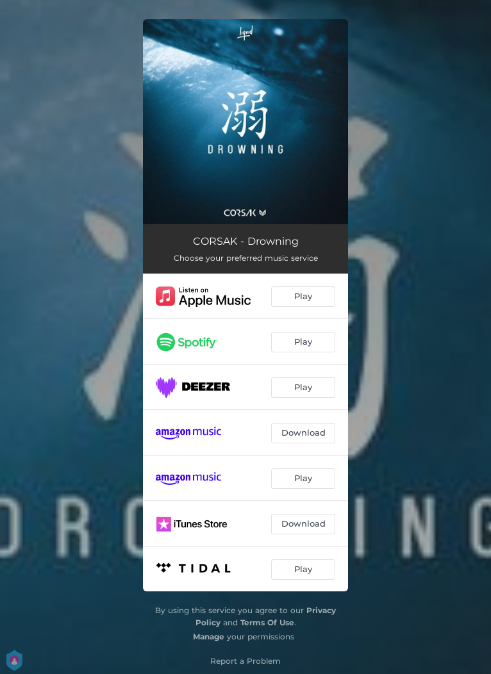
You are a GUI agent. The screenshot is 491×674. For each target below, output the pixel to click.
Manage (208, 636)
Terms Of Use (267, 622)
